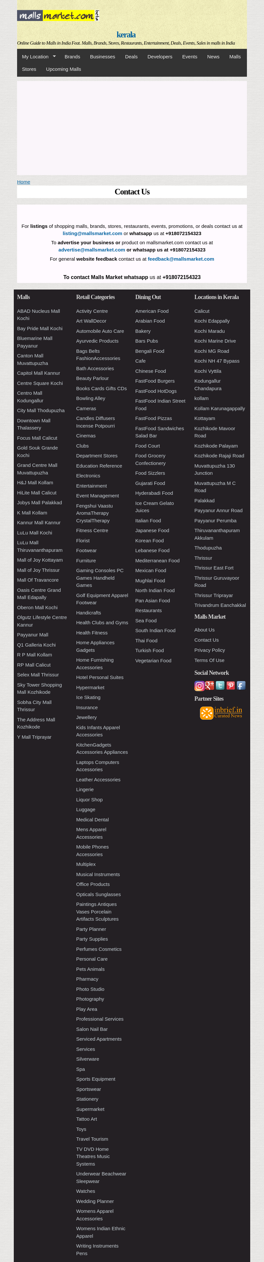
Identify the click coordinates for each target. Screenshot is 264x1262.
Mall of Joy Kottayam (40, 560)
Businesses (102, 56)
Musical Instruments (98, 874)
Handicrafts (88, 612)
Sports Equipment (95, 1079)
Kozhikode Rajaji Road (219, 455)
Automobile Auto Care (100, 331)
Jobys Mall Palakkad (39, 502)
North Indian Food (155, 590)
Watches (85, 1191)
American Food (152, 311)
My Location (36, 57)
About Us (204, 629)
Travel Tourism (92, 1139)
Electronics (88, 475)
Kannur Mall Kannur (39, 522)
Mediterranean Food (157, 560)
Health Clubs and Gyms (102, 622)
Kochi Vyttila (207, 371)
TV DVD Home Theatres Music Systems (93, 1156)
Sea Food (146, 620)
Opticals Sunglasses (98, 894)
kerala (126, 34)
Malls (235, 56)
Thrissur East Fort (213, 568)
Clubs (82, 446)
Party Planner (91, 929)
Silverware (87, 1059)
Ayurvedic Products (97, 341)
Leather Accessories (98, 779)
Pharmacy (87, 979)
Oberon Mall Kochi (37, 607)
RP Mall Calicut (34, 665)
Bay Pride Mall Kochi (39, 328)
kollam (201, 398)
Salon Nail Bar (92, 1029)
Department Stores (97, 455)
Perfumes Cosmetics (98, 949)
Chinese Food (150, 371)
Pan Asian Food (152, 600)
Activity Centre (92, 311)
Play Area (86, 1009)
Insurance (87, 707)
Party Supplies (92, 939)
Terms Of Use (209, 660)
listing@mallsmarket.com (92, 233)
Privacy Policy (209, 650)
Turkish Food (149, 650)
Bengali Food (149, 351)
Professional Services (99, 1019)
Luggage (85, 809)
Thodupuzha (208, 548)
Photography (90, 999)
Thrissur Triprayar (213, 595)
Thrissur (203, 558)
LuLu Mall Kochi (34, 532)
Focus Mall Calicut (37, 438)
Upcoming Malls (63, 69)
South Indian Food (155, 630)
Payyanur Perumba (215, 520)
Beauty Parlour (92, 378)
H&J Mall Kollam (35, 482)
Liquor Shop (89, 799)
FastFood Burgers (155, 381)
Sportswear (88, 1089)
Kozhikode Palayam (216, 446)
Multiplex (86, 864)
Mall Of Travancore (38, 580)
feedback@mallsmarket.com (181, 259)
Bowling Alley (90, 398)
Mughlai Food (150, 580)
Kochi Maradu (209, 331)
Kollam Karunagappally (219, 408)
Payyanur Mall (32, 634)
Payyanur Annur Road (218, 510)
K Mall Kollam (32, 512)
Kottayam (204, 418)
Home (23, 182)
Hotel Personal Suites (99, 677)
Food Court (147, 446)
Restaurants (148, 610)
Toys (81, 1129)
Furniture (86, 560)
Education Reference (99, 466)
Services (85, 1049)
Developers (159, 56)
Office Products (93, 884)
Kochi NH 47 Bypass (217, 361)
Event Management (97, 495)
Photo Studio (90, 989)
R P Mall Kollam (34, 654)
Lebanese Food (152, 550)
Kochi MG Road (211, 351)
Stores (29, 69)
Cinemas (86, 435)
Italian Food (148, 520)
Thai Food (146, 640)
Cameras (86, 408)
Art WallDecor (91, 321)
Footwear (86, 550)
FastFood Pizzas (153, 418)
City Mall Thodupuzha (41, 410)
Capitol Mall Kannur (38, 373)
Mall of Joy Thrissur (38, 570)
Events (189, 56)
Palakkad (204, 500)
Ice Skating (88, 697)
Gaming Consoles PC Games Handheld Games (99, 578)
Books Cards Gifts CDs (101, 388)
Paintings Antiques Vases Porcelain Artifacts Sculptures (97, 911)
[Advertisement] (132, 127)
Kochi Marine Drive (215, 341)
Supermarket (90, 1109)
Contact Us (206, 640)
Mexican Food (150, 570)
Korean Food (149, 540)
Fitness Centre (92, 530)
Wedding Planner (95, 1201)
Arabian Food (150, 321)
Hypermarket (90, 687)
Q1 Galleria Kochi (36, 645)
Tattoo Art (86, 1119)
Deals (131, 56)
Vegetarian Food (153, 660)
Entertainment (91, 486)
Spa (80, 1069)
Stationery (87, 1099)
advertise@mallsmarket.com (91, 249)
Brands (72, 56)
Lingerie (85, 789)
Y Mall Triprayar (34, 737)
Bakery (143, 331)
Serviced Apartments (98, 1039)
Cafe (140, 361)
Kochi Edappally (212, 321)
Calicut (201, 311)
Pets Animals (90, 969)
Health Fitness (92, 632)
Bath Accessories (95, 368)
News (213, 56)
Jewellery (86, 717)
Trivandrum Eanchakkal (220, 605)
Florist (83, 540)
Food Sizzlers (150, 473)
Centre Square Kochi (40, 383)
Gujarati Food (150, 483)
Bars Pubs (146, 341)
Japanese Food (152, 530)
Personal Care (92, 959)
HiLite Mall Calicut (36, 492)
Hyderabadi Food (154, 493)
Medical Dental (92, 819)
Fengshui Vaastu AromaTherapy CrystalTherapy (94, 513)
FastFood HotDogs (156, 391)
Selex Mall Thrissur (38, 674)
